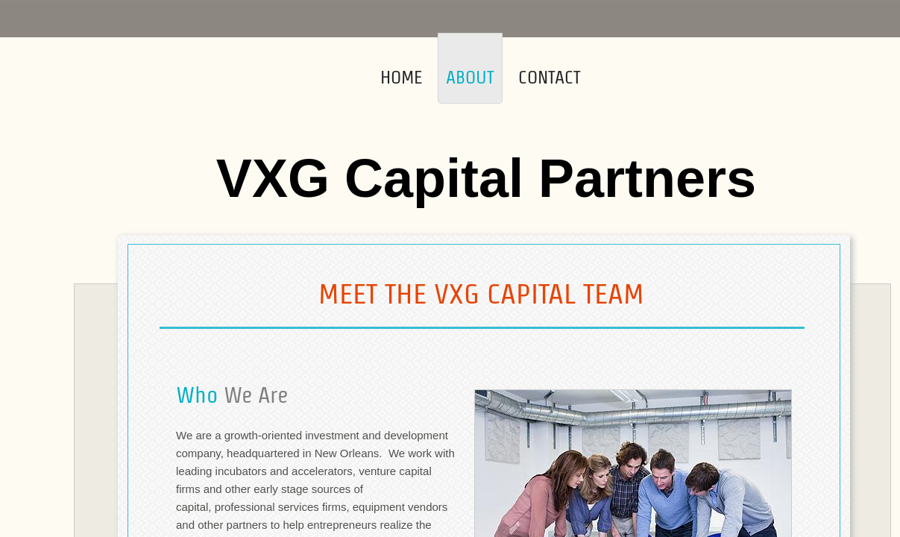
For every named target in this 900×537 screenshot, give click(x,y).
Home (401, 77)
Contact (549, 77)
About (470, 77)
